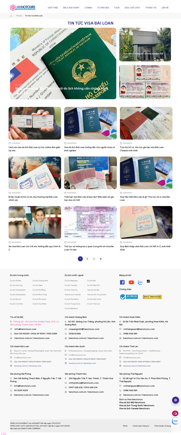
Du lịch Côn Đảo (16, 304)
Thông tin (150, 8)
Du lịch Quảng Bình (17, 290)
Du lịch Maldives (71, 308)
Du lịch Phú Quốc (39, 299)
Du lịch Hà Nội (15, 281)
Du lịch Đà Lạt (15, 299)
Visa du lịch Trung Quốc (96, 295)
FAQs (125, 426)
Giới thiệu (53, 8)
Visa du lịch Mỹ (93, 290)
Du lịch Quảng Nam (18, 295)
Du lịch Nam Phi (93, 285)
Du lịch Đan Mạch (72, 299)
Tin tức (19, 16)
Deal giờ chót (132, 8)
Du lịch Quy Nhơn (40, 304)
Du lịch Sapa (37, 285)
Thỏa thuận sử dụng (162, 426)
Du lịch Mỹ (91, 281)
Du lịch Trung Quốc (72, 304)
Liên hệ (164, 8)
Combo (88, 8)
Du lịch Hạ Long (16, 285)
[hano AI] (175, 400)
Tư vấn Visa (103, 8)
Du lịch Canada (71, 285)
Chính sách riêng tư (141, 426)
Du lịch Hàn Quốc (94, 299)
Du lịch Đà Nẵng (39, 290)
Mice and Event (71, 8)
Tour (117, 8)
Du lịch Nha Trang (40, 295)
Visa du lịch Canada (73, 295)
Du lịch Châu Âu (71, 290)
